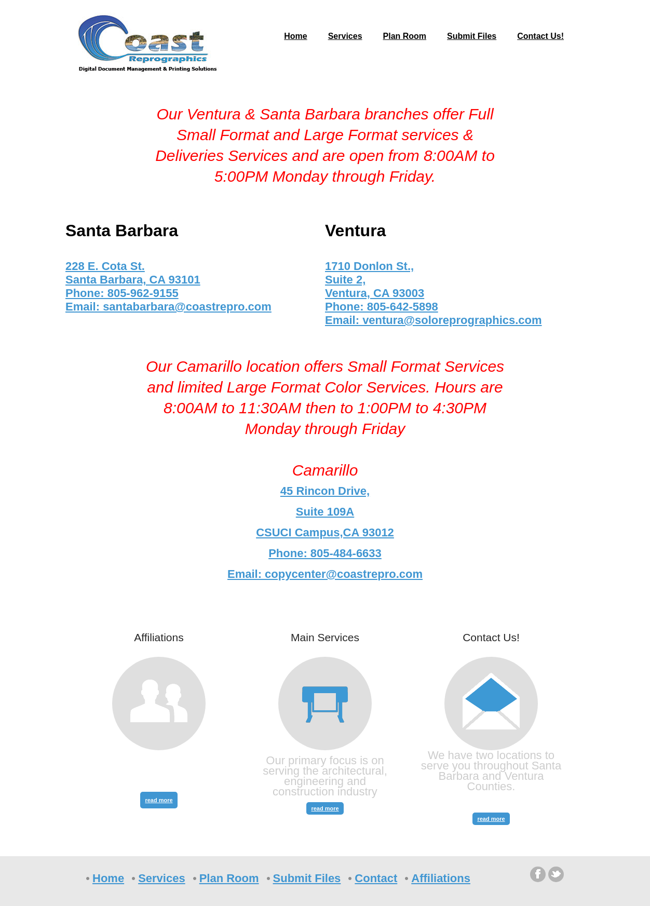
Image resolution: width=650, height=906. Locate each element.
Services (345, 36)
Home (295, 36)
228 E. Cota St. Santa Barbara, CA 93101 (132, 273)
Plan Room (405, 36)
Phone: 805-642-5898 (381, 306)
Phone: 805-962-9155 (122, 293)
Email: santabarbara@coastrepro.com (168, 306)
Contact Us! (540, 36)
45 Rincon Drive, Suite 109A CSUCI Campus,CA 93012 (325, 511)
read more (158, 800)
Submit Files (471, 36)
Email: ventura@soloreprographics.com (433, 320)
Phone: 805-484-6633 (325, 553)
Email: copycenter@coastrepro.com (325, 573)
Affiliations (440, 878)
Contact (376, 878)
